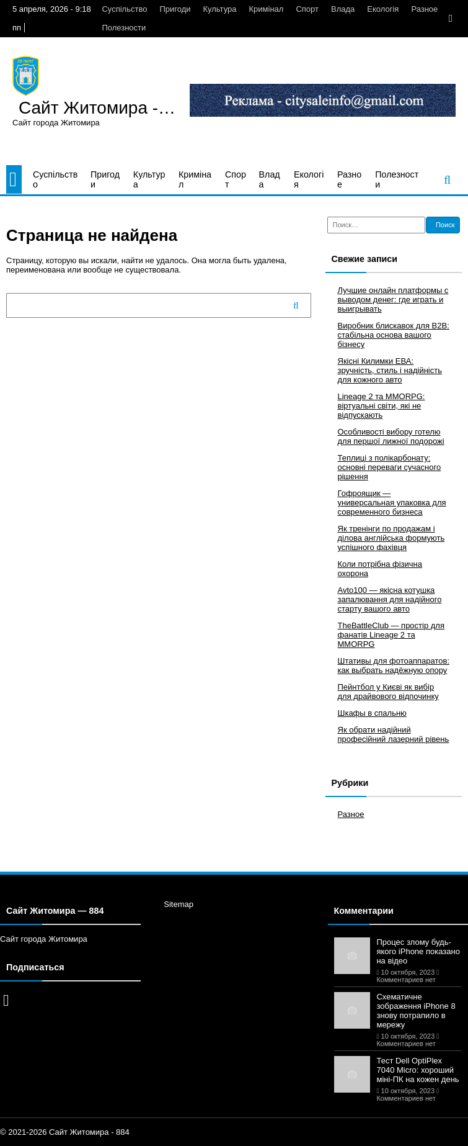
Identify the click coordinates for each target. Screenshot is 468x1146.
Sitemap (178, 904)
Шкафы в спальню (372, 713)
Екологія (383, 9)
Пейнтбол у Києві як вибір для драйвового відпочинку (388, 691)
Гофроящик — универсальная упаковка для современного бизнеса (392, 503)
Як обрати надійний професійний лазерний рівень (393, 734)
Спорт (307, 9)
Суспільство (124, 9)
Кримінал (266, 9)
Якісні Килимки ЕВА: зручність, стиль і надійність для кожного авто (390, 370)
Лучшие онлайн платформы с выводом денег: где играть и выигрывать (393, 300)
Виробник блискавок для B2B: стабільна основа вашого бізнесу (393, 335)
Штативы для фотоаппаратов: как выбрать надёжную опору (394, 665)
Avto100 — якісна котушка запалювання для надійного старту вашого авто (390, 599)
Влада (343, 9)
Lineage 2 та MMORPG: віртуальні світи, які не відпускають (381, 406)
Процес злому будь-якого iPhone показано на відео (417, 951)
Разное (424, 9)
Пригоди (174, 9)
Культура (219, 9)
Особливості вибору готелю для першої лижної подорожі (391, 436)
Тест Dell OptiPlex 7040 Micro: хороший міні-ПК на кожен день (417, 1070)
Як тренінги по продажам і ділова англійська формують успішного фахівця (391, 538)
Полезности (124, 27)
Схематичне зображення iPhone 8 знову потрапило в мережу (415, 1010)
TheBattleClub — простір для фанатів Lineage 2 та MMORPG (391, 635)
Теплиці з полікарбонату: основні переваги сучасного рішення (389, 467)
